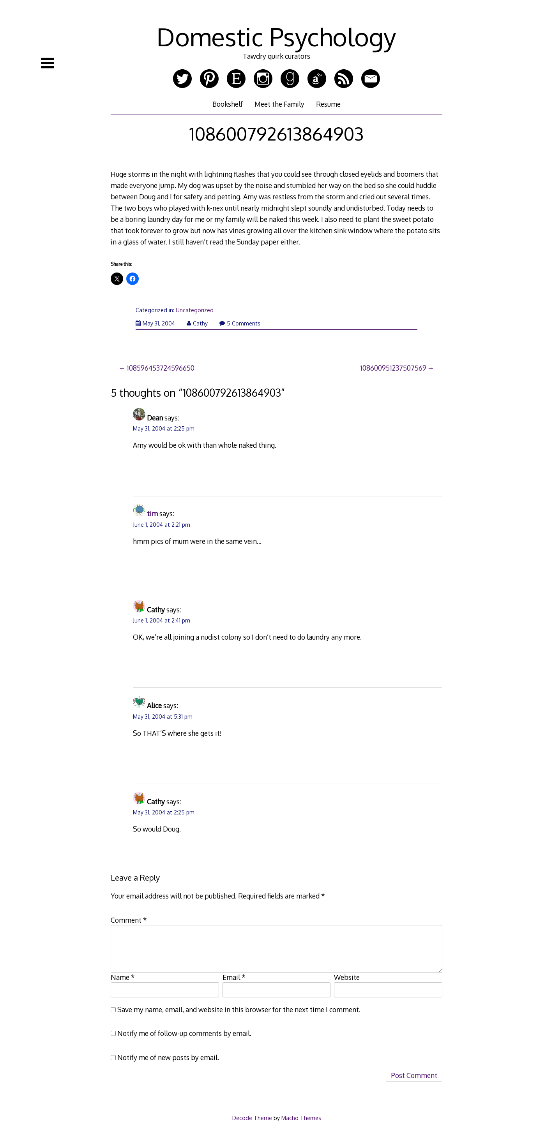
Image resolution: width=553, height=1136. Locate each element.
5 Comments (239, 323)
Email (234, 977)
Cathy (197, 323)
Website (347, 977)
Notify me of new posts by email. (168, 1057)
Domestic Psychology (276, 36)
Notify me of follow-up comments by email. (184, 1033)
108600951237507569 (393, 368)
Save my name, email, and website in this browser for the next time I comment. (238, 1009)
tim (152, 513)
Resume (328, 104)
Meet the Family (279, 104)
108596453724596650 (160, 368)
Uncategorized (195, 310)
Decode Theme (252, 1117)
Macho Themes (301, 1117)
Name (123, 977)
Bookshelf (227, 104)
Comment (129, 920)
